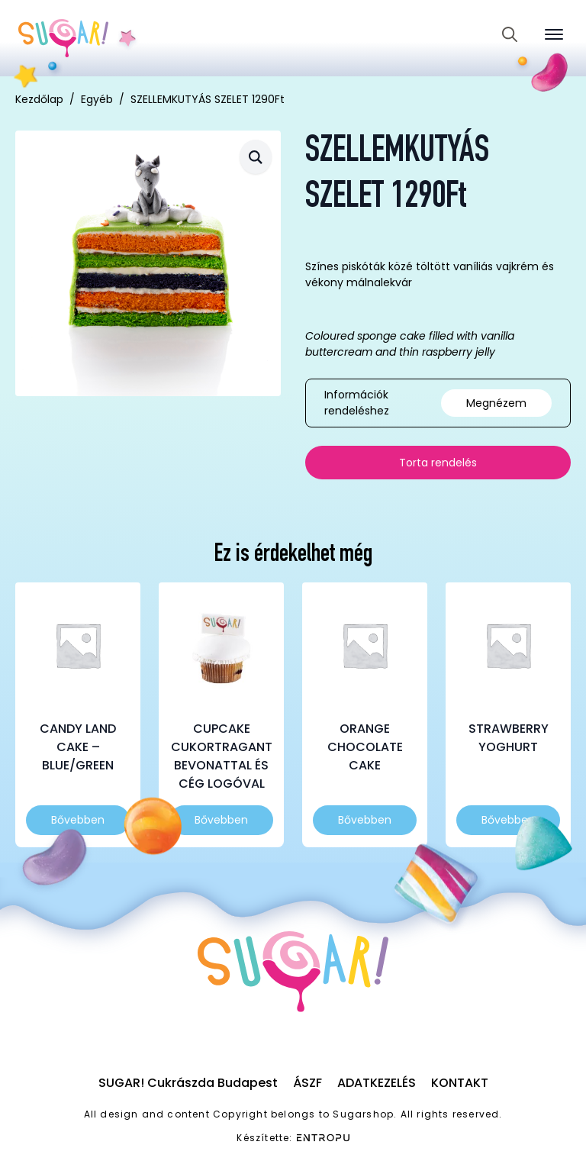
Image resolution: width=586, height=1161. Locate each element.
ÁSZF (307, 1083)
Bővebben (78, 819)
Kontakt (459, 1083)
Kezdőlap (39, 99)
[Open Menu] (554, 34)
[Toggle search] (509, 34)
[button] (256, 157)
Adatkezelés (376, 1083)
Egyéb (97, 99)
